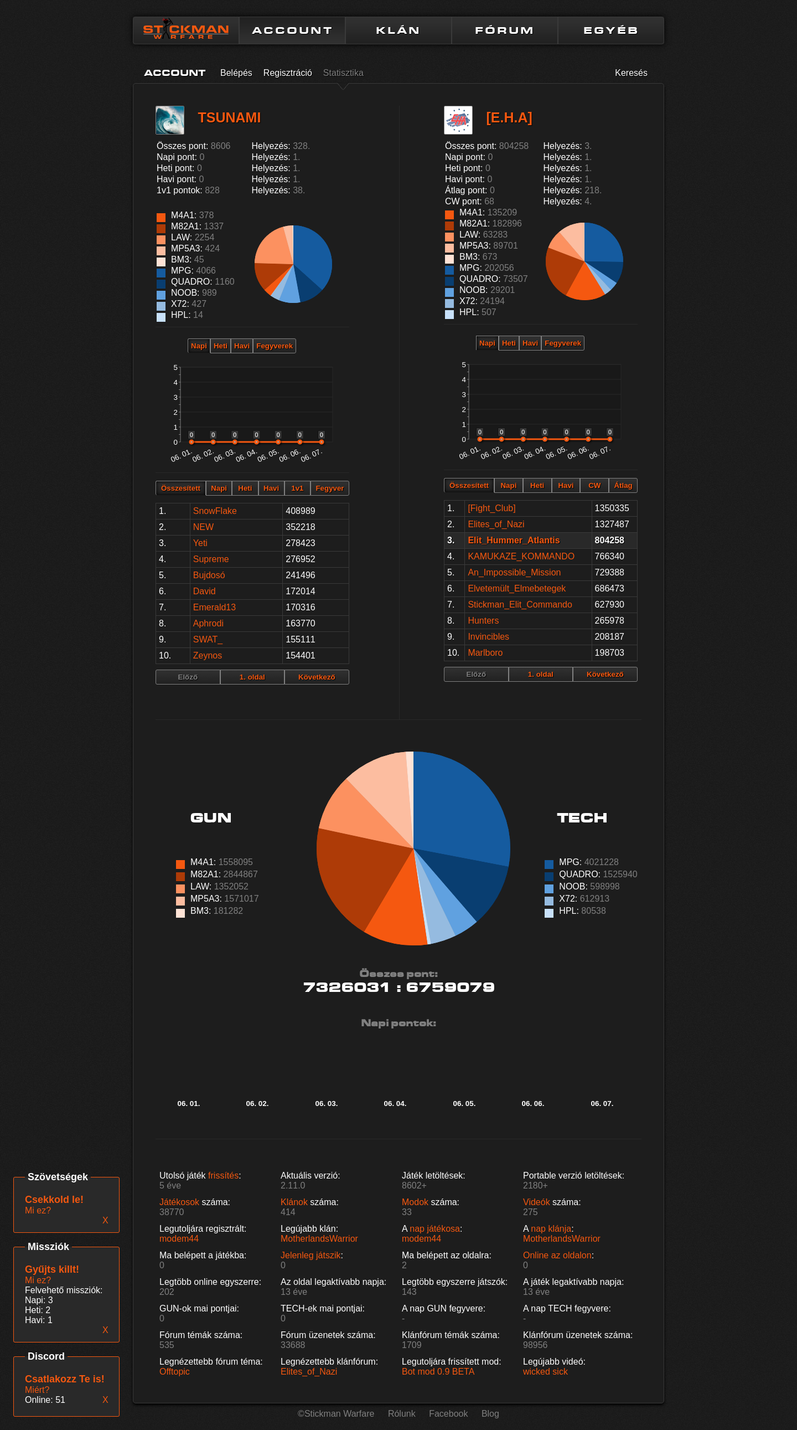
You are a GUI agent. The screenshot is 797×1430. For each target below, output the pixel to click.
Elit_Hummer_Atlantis (514, 540)
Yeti (200, 543)
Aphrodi (208, 623)
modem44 (179, 1238)
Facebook (448, 1413)
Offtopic (174, 1371)
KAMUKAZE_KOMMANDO (521, 556)
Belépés (236, 73)
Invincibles (488, 636)
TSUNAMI (229, 117)
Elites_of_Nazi (496, 524)
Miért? (37, 1390)
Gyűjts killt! (52, 1269)
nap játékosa (435, 1228)
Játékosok (179, 1202)
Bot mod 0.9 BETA (438, 1371)
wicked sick (545, 1371)
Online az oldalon (557, 1255)
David (204, 591)
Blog (490, 1413)
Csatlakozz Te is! (65, 1379)
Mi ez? (38, 1280)
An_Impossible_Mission (514, 572)
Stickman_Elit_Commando (520, 604)
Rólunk (402, 1413)
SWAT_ (207, 639)
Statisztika (343, 73)
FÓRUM (505, 30)
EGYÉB (611, 30)
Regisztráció (287, 73)
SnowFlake (215, 511)
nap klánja (551, 1228)
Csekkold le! (54, 1199)
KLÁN (398, 30)
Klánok (294, 1202)
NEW (203, 527)
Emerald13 (214, 607)
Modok (415, 1202)
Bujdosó (209, 575)
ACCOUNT (292, 30)
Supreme (211, 559)
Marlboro (485, 652)
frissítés (223, 1175)
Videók (536, 1202)
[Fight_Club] (491, 508)
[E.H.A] (509, 117)
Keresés (631, 73)
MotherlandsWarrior (319, 1238)
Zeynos (207, 655)
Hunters (483, 620)
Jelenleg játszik (311, 1255)
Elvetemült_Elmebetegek (517, 588)
